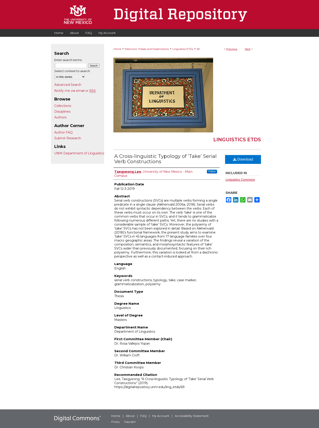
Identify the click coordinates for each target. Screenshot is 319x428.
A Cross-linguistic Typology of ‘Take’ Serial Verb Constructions (165, 159)
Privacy (115, 421)
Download (243, 159)
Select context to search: (72, 71)
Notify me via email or (75, 91)
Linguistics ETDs (182, 49)
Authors (60, 117)
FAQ (143, 416)
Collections (62, 106)
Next (248, 49)
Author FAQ (63, 132)
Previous (231, 49)
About (130, 416)
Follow (212, 171)
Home (117, 49)
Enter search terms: (68, 60)
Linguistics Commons (240, 179)
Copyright (130, 421)
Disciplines (62, 112)
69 (198, 49)
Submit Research (67, 138)
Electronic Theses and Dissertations (147, 49)
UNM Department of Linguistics (79, 153)
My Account (160, 416)
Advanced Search (67, 85)
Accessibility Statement (192, 416)
